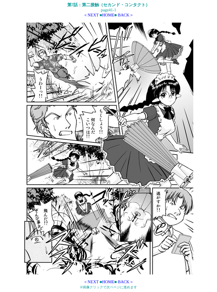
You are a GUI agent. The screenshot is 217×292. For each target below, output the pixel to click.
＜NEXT (91, 15)
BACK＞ (126, 15)
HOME (108, 15)
